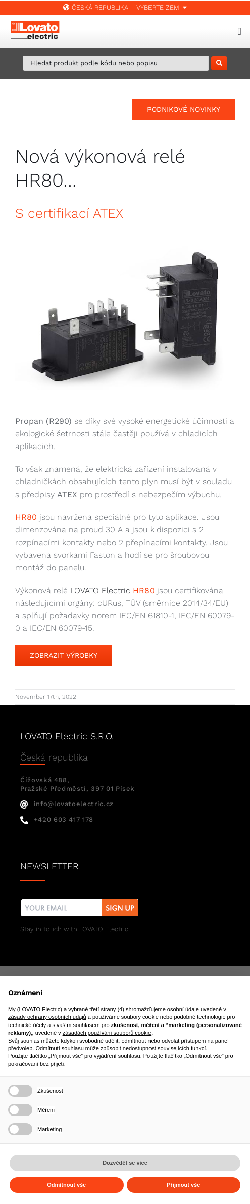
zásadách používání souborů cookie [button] (107, 1033)
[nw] (80, 900)
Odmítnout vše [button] (66, 1185)
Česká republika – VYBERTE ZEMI (125, 7)
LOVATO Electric (100, 590)
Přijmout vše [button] (183, 1185)
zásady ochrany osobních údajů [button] (47, 1017)
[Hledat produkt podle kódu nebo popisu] (116, 63)
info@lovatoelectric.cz (67, 804)
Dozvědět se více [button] (125, 1163)
